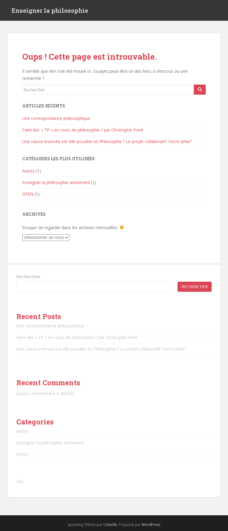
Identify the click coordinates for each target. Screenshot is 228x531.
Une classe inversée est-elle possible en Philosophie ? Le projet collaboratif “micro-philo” (107, 141)
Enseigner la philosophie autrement (56, 182)
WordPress (151, 524)
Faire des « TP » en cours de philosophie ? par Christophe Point (82, 130)
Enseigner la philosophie (50, 10)
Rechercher (28, 276)
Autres (28, 171)
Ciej (19, 481)
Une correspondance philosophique (56, 118)
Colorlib (110, 524)
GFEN (27, 194)
